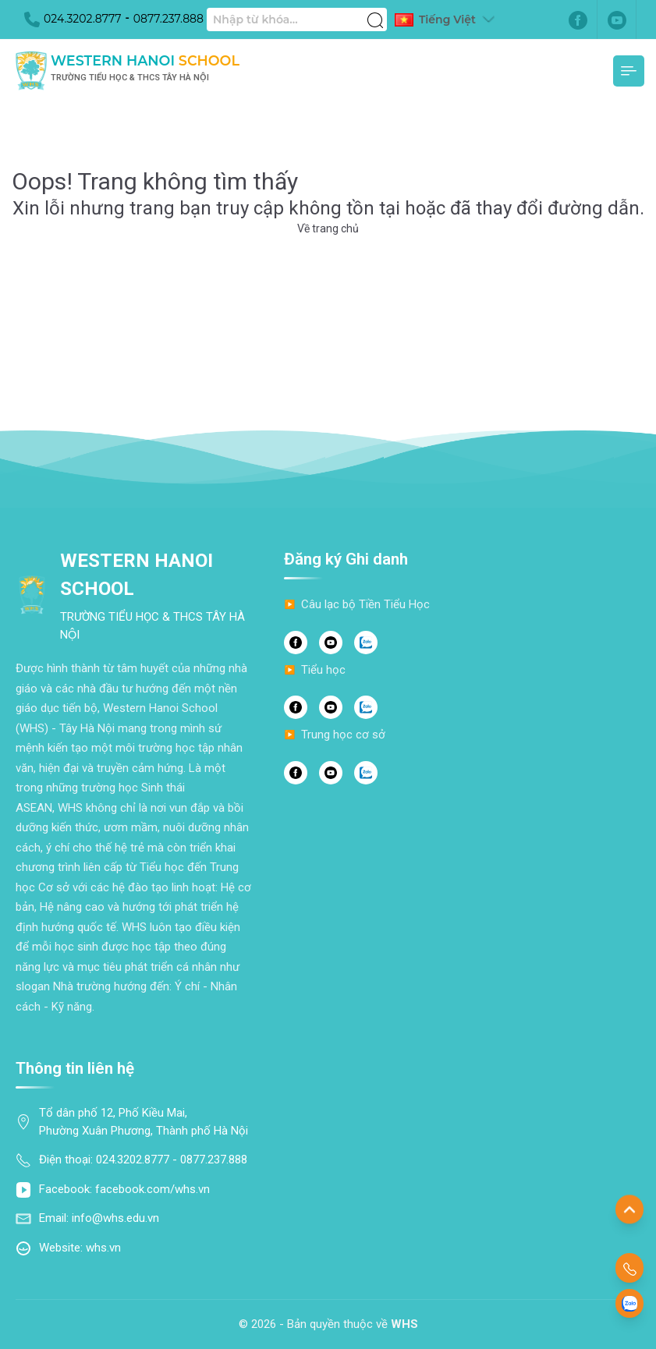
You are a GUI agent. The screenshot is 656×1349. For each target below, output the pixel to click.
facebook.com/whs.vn (152, 1189)
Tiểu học (323, 670)
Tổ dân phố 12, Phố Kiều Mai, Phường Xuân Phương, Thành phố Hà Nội (143, 1122)
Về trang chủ (328, 228)
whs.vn (103, 1248)
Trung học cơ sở (343, 735)
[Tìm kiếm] (375, 11)
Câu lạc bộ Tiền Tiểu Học (365, 604)
